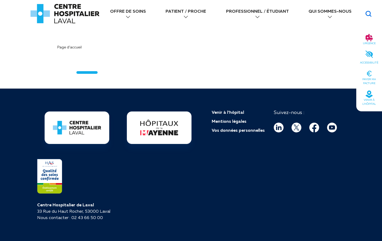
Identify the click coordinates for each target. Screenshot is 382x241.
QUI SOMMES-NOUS (330, 11)
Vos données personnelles (238, 130)
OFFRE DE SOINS (128, 11)
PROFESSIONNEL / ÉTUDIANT (257, 11)
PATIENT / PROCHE (186, 11)
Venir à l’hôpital (228, 112)
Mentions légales (229, 121)
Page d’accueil (69, 47)
